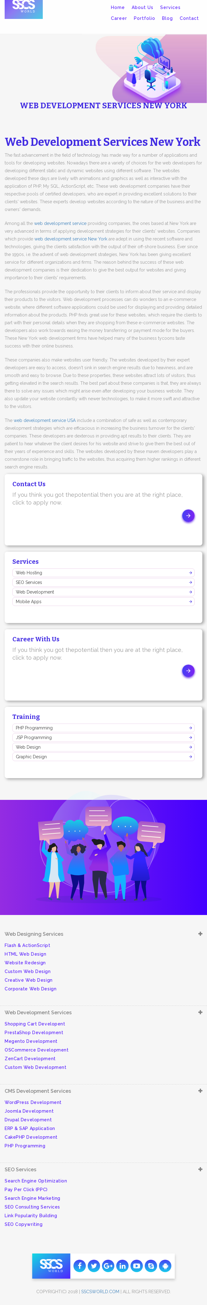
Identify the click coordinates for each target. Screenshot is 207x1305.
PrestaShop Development (34, 1032)
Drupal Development (28, 1119)
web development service (60, 223)
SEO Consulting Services (32, 1206)
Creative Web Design (29, 980)
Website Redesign (25, 962)
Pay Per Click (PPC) (26, 1189)
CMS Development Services (38, 1091)
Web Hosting (29, 572)
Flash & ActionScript (27, 945)
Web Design (28, 747)
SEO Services (29, 582)
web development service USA (45, 420)
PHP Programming (34, 727)
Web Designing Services (34, 934)
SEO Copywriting (23, 1224)
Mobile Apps (29, 601)
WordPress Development (33, 1102)
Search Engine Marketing (32, 1198)
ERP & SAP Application (30, 1128)
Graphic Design (31, 756)
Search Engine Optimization (36, 1180)
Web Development (35, 592)
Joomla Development (29, 1111)
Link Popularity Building (31, 1215)
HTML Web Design (25, 954)
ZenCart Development (30, 1058)
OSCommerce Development (36, 1049)
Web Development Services (38, 1013)
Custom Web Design (28, 971)
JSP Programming (34, 737)
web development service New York (70, 238)
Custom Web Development (35, 1067)
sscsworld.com (100, 1291)
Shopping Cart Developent (35, 1023)
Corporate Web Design (30, 988)
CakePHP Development (31, 1137)
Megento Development (31, 1041)
